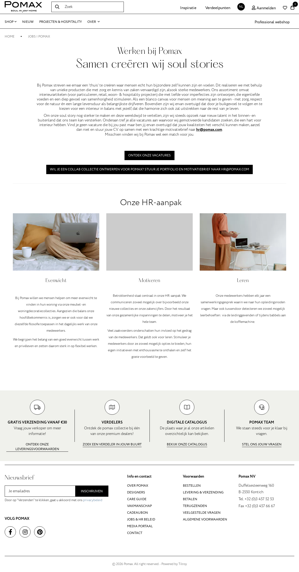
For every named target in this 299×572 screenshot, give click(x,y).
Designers (136, 492)
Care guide (136, 499)
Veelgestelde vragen (202, 512)
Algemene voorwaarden (205, 519)
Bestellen (192, 485)
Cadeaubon (137, 512)
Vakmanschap (139, 506)
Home (9, 36)
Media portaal (140, 526)
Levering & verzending (203, 492)
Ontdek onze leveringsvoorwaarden (37, 446)
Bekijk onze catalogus (187, 444)
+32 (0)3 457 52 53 (259, 499)
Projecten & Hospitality (60, 22)
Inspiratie (188, 8)
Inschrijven (92, 491)
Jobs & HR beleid (141, 519)
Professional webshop (272, 22)
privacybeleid (92, 500)
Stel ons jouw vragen (261, 444)
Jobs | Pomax (39, 36)
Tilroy (182, 564)
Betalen (190, 499)
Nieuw (28, 22)
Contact (134, 533)
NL (241, 6)
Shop (11, 22)
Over (93, 22)
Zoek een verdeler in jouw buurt (112, 444)
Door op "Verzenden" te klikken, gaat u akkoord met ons (53, 500)
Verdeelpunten (217, 8)
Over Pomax (137, 485)
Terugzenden (195, 506)
